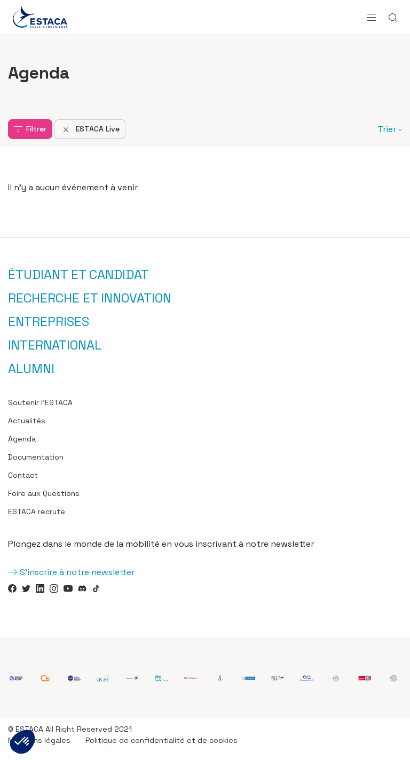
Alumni (31, 368)
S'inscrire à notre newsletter (77, 572)
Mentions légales (39, 740)
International (54, 345)
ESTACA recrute (36, 511)
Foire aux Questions (44, 493)
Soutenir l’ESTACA (40, 402)
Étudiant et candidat (78, 274)
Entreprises (48, 321)
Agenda (22, 439)
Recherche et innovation (89, 298)
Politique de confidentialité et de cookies (161, 740)
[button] (22, 742)
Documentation (36, 457)
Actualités (26, 420)
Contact (23, 475)
